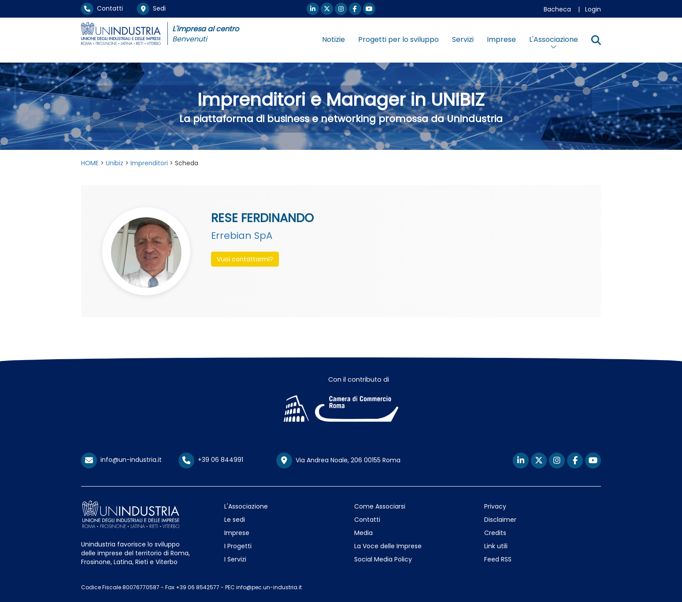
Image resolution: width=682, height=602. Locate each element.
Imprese (501, 39)
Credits (495, 532)
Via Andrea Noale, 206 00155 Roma (338, 460)
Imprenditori (149, 163)
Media (363, 532)
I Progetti (238, 546)
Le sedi (234, 519)
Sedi (151, 8)
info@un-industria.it (121, 459)
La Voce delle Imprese (388, 546)
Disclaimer (500, 519)
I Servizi (235, 559)
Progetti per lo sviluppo (398, 39)
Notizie (333, 39)
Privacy (495, 506)
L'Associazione (246, 506)
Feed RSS (498, 559)
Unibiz (114, 163)
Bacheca (557, 9)
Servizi (463, 39)
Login (593, 9)
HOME (90, 163)
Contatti (102, 8)
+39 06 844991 (210, 459)
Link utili (496, 546)
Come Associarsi (379, 506)
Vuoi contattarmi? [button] (245, 259)
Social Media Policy (383, 559)
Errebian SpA (242, 235)
